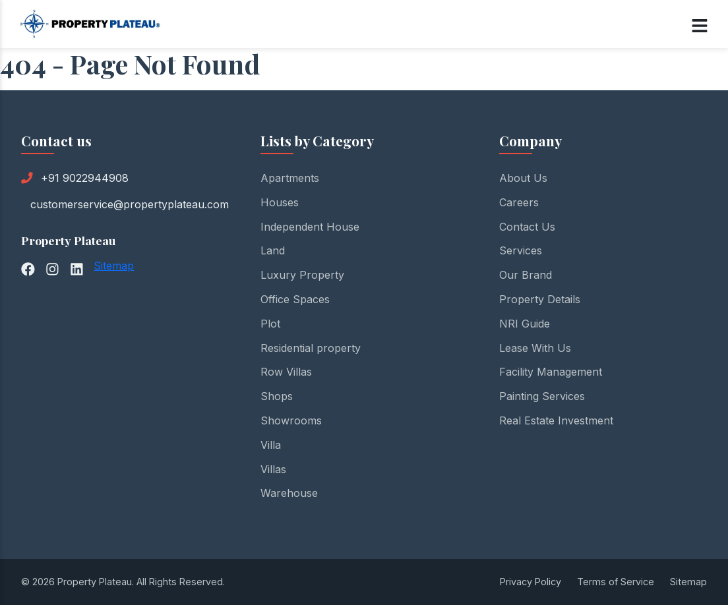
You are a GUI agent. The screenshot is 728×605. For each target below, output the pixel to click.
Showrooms (291, 420)
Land (272, 250)
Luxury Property (302, 274)
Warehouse (289, 493)
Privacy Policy (530, 581)
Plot (270, 323)
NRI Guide (524, 323)
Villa (270, 444)
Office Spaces (295, 299)
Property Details (539, 299)
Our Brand (525, 274)
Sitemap (114, 265)
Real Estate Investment (556, 420)
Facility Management (550, 371)
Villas (273, 469)
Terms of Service (615, 581)
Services (520, 250)
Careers (519, 202)
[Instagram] (52, 268)
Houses (279, 202)
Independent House (309, 226)
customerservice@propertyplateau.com (129, 204)
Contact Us (527, 226)
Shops (276, 396)
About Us (523, 178)
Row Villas (286, 371)
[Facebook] (28, 268)
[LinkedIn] (77, 268)
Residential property (310, 348)
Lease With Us (535, 348)
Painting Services (542, 396)
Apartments (289, 178)
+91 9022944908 (85, 178)
